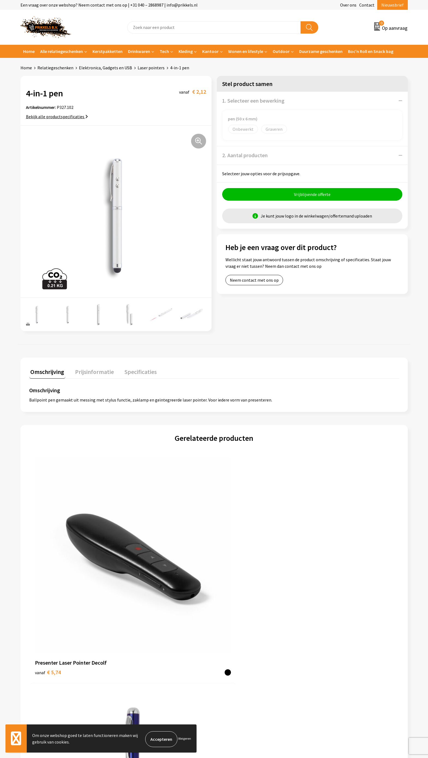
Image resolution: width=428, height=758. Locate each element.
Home (29, 51)
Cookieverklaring (333, 623)
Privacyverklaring (333, 631)
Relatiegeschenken (55, 67)
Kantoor (210, 51)
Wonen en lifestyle (245, 51)
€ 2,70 (325, 555)
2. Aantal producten (245, 155)
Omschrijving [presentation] (46, 370)
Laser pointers (151, 67)
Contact (366, 5)
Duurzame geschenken (321, 51)
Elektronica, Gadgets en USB (105, 67)
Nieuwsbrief (392, 5)
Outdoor (281, 51)
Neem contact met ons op (254, 281)
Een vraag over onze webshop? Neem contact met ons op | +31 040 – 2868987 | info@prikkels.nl (109, 5)
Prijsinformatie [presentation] (90, 370)
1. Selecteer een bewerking (253, 100)
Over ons (348, 5)
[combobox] (214, 27)
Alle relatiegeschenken (61, 51)
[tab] (46, 371)
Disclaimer (327, 639)
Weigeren (184, 739)
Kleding (186, 51)
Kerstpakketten (108, 51)
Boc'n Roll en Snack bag (370, 51)
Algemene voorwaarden (339, 614)
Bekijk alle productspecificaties (57, 116)
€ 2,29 (140, 555)
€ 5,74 (48, 555)
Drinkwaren (139, 51)
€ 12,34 (234, 555)
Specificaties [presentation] (134, 370)
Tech (164, 51)
